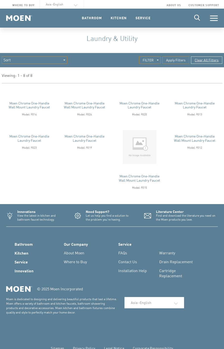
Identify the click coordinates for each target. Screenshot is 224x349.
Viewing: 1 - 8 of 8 (17, 75)
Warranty (167, 252)
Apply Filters (176, 60)
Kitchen (21, 252)
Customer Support (204, 5)
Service (21, 261)
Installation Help (132, 270)
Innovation (24, 270)
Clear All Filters (207, 60)
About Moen (74, 252)
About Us (174, 5)
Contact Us (127, 261)
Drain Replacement (176, 261)
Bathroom (24, 244)
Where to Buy (23, 5)
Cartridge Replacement (170, 273)
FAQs (122, 252)
